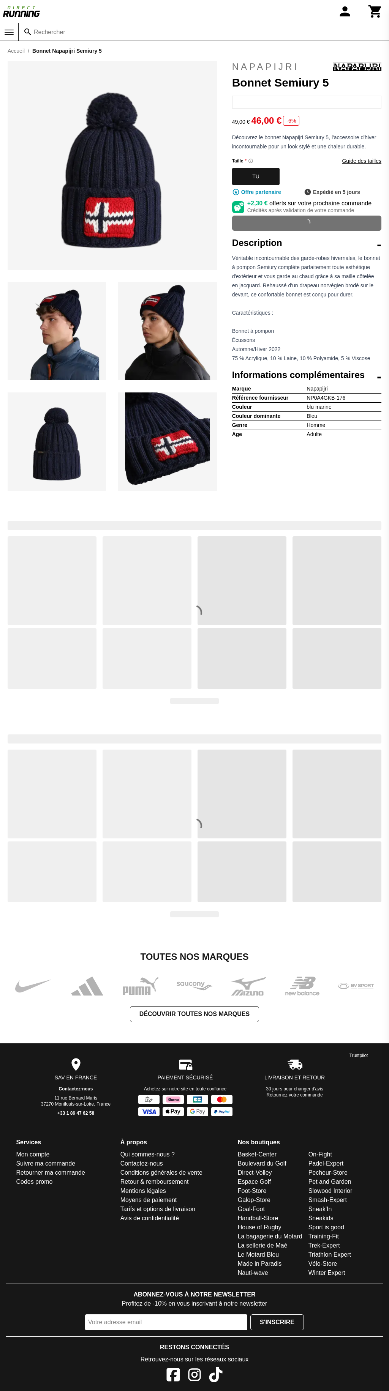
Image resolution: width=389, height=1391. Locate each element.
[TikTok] (215, 1376)
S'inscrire (277, 1322)
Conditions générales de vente (161, 1172)
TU (255, 176)
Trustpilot (358, 1055)
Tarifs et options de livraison (157, 1209)
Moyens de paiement (148, 1200)
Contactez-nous (76, 1089)
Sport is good (326, 1227)
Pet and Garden (329, 1181)
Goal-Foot (251, 1209)
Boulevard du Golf (262, 1163)
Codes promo (34, 1181)
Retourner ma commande (50, 1172)
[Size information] (250, 161)
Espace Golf (254, 1181)
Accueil (16, 51)
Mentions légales (143, 1191)
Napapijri (306, 66)
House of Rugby (259, 1227)
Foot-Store (252, 1191)
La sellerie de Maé (263, 1245)
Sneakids (321, 1218)
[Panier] (375, 11)
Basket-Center (257, 1154)
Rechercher (49, 32)
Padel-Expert (326, 1163)
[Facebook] (173, 1376)
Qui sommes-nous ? (147, 1154)
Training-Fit (323, 1236)
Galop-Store (254, 1200)
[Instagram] (194, 1376)
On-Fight (320, 1154)
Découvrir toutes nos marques (194, 1014)
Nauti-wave (253, 1273)
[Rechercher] (27, 32)
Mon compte (32, 1154)
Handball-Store (258, 1218)
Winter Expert (326, 1273)
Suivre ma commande (45, 1163)
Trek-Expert (324, 1245)
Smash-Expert (327, 1200)
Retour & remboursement (154, 1181)
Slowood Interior (330, 1191)
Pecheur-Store (328, 1172)
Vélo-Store (322, 1263)
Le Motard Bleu (258, 1254)
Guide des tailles (361, 161)
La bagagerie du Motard (270, 1236)
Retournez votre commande (295, 1095)
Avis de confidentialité (149, 1218)
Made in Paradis (260, 1263)
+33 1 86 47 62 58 (75, 1113)
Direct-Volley (255, 1172)
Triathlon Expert (329, 1254)
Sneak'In (320, 1209)
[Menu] (9, 32)
